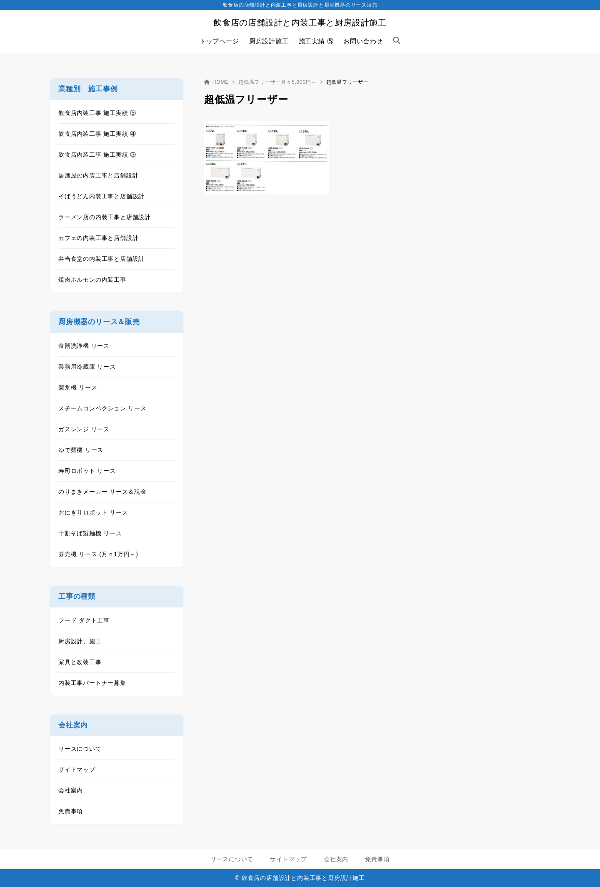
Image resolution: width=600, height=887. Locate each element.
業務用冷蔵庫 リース (87, 366)
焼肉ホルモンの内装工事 (92, 279)
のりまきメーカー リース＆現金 (102, 491)
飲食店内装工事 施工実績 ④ (97, 133)
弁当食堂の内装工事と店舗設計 (101, 258)
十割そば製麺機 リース (90, 533)
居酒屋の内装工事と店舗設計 (98, 175)
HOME (216, 82)
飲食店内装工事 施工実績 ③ (97, 154)
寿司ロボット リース (87, 470)
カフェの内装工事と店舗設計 (98, 238)
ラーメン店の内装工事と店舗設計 (104, 217)
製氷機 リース (78, 387)
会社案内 (70, 790)
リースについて (80, 748)
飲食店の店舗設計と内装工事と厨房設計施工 (300, 22)
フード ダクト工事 (84, 620)
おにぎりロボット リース (93, 512)
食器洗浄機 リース (84, 345)
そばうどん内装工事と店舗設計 (101, 196)
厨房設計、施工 (80, 641)
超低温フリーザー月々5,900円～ (277, 82)
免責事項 (70, 811)
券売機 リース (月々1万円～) (98, 554)
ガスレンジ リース (84, 429)
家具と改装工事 (80, 662)
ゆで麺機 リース (80, 450)
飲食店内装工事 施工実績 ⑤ (97, 113)
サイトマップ (76, 769)
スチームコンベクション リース (102, 408)
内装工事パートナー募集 (92, 683)
